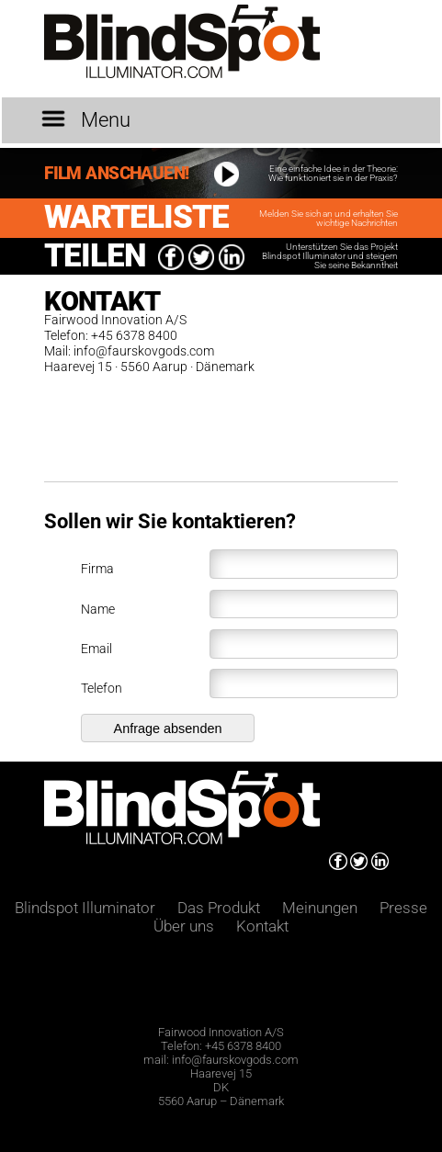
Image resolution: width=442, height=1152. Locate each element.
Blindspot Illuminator (85, 907)
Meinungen (319, 907)
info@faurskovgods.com (144, 351)
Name (239, 604)
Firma (239, 564)
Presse (403, 907)
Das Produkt (220, 907)
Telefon (239, 683)
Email (239, 644)
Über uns (185, 926)
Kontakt (262, 926)
